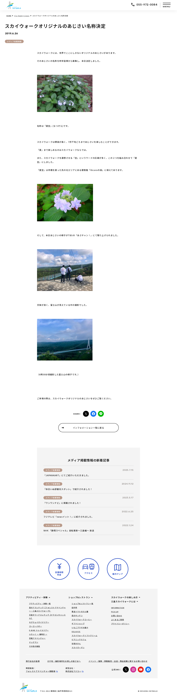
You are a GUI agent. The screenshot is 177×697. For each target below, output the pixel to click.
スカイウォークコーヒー (82, 619)
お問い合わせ (116, 615)
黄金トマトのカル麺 (80, 611)
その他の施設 (34, 646)
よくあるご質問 (117, 619)
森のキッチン (77, 615)
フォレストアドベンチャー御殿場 (40, 671)
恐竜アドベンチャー (37, 638)
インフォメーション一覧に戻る (88, 427)
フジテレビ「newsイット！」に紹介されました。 (68, 516)
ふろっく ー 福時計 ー (38, 634)
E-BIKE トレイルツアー (39, 630)
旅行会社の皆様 (33, 661)
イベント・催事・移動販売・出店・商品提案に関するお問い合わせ (117, 661)
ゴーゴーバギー (35, 626)
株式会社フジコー (73, 671)
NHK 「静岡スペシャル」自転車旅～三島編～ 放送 (68, 530)
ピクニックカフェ (79, 639)
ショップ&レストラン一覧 (82, 603)
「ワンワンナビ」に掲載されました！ (62, 502)
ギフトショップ (78, 623)
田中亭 (74, 607)
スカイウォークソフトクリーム (84, 635)
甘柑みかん (76, 643)
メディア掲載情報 (14, 41)
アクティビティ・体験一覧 (40, 603)
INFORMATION (117, 607)
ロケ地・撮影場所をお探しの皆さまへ (64, 661)
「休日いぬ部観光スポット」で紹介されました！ (67, 489)
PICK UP (115, 611)
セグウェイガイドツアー (39, 622)
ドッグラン (33, 642)
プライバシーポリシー (120, 623)
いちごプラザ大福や (80, 627)
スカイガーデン (78, 647)
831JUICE (76, 631)
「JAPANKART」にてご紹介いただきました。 (66, 475)
